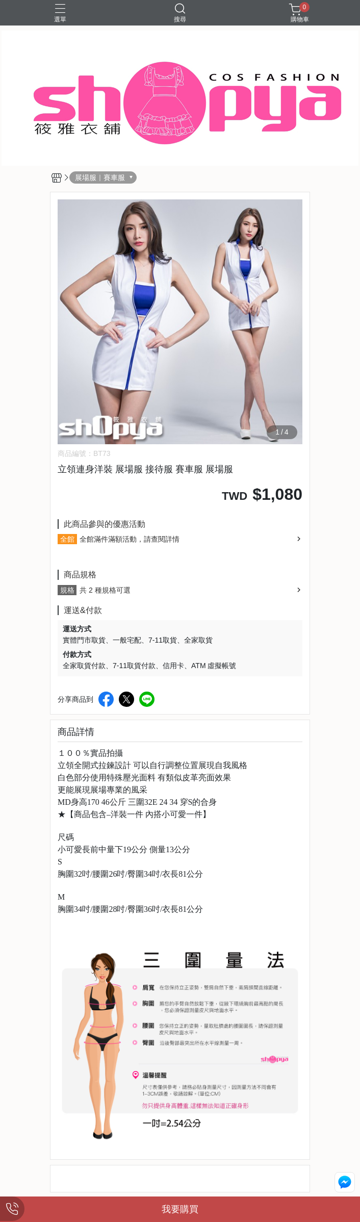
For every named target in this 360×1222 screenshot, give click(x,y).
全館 (67, 539)
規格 (67, 590)
